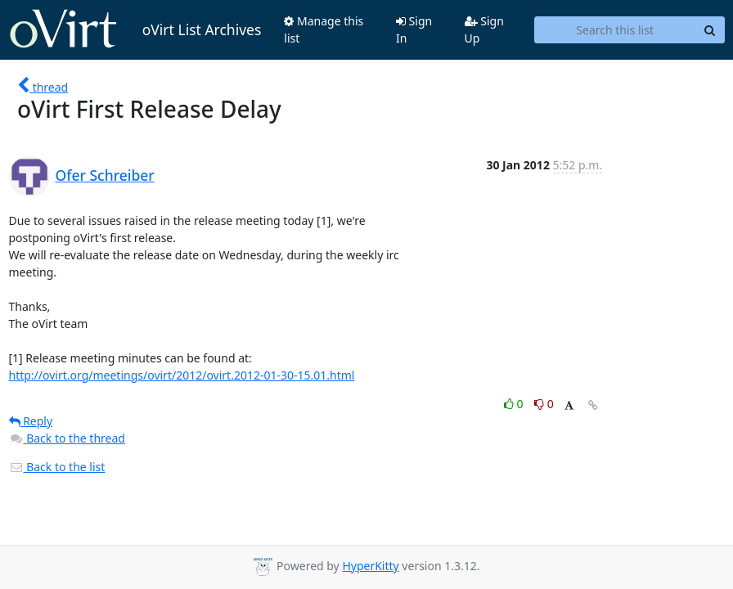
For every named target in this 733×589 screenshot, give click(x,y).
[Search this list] (615, 30)
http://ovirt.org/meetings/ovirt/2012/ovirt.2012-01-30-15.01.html (182, 375)
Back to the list (57, 466)
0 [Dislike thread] (544, 403)
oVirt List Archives (135, 29)
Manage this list (323, 29)
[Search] (710, 30)
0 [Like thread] (515, 403)
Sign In (414, 29)
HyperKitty (370, 565)
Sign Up (484, 29)
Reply (31, 421)
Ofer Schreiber (105, 175)
